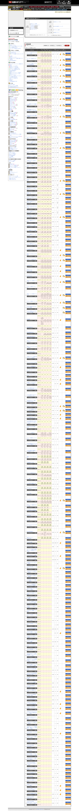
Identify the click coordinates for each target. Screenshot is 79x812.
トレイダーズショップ (13, 172)
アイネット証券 (12, 107)
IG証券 (11, 56)
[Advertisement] (36, 2)
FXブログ (61, 5)
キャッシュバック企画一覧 (16, 33)
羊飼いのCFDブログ (12, 179)
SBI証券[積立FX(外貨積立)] (31, 510)
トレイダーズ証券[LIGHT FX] (15, 69)
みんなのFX (12, 106)
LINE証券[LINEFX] (30, 249)
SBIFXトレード (12, 142)
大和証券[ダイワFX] (30, 462)
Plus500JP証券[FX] (13, 60)
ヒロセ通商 (11, 156)
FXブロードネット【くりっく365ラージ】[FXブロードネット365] (32, 206)
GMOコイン (11, 79)
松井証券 (10, 80)
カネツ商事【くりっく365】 (31, 230)
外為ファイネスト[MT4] (14, 137)
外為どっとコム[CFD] (13, 66)
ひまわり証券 (12, 84)
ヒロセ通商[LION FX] (13, 47)
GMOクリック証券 (13, 97)
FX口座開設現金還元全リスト (13, 86)
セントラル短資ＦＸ (13, 115)
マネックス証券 (11, 161)
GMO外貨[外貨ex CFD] (13, 81)
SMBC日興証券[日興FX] (31, 351)
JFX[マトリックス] (13, 57)
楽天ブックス (12, 173)
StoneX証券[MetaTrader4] (31, 413)
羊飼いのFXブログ (12, 178)
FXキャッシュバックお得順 (13, 40)
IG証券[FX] (29, 378)
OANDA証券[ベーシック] (58, 26)
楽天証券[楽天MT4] (30, 332)
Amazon (11, 171)
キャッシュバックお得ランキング (15, 177)
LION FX (11, 102)
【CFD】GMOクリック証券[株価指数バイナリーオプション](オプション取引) (32, 654)
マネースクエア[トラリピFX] (32, 362)
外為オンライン (12, 71)
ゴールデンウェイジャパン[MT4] (15, 136)
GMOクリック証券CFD (14, 166)
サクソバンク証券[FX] (31, 432)
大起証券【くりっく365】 (31, 225)
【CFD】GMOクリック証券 (31, 555)
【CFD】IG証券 (29, 542)
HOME (17, 5)
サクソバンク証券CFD (13, 165)
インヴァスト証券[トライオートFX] (16, 46)
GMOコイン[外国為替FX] (31, 366)
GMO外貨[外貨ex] (13, 70)
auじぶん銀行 (29, 493)
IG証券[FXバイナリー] (13, 148)
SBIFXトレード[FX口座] (14, 67)
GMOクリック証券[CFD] (13, 78)
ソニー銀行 (29, 478)
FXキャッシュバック (67, 5)
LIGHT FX (11, 103)
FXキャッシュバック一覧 (13, 176)
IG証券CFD (12, 164)
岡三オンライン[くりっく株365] (15, 72)
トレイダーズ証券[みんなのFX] (15, 48)
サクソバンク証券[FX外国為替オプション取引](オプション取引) (32, 550)
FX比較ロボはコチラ (12, 92)
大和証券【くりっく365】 (31, 156)
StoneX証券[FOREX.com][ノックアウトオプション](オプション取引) (32, 422)
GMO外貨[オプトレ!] (13, 149)
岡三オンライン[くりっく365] (15, 73)
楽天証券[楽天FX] (30, 327)
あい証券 (28, 520)
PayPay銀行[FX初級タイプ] (31, 483)
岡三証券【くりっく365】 (31, 147)
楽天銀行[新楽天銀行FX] (31, 336)
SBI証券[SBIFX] (29, 265)
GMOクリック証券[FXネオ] (14, 68)
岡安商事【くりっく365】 (31, 121)
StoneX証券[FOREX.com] (31, 417)
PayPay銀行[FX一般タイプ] (31, 467)
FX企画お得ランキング (16, 30)
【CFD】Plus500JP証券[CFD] (32, 628)
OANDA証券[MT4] (13, 133)
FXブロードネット (13, 74)
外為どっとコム (12, 45)
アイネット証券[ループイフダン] (15, 75)
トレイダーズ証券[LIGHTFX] (32, 75)
